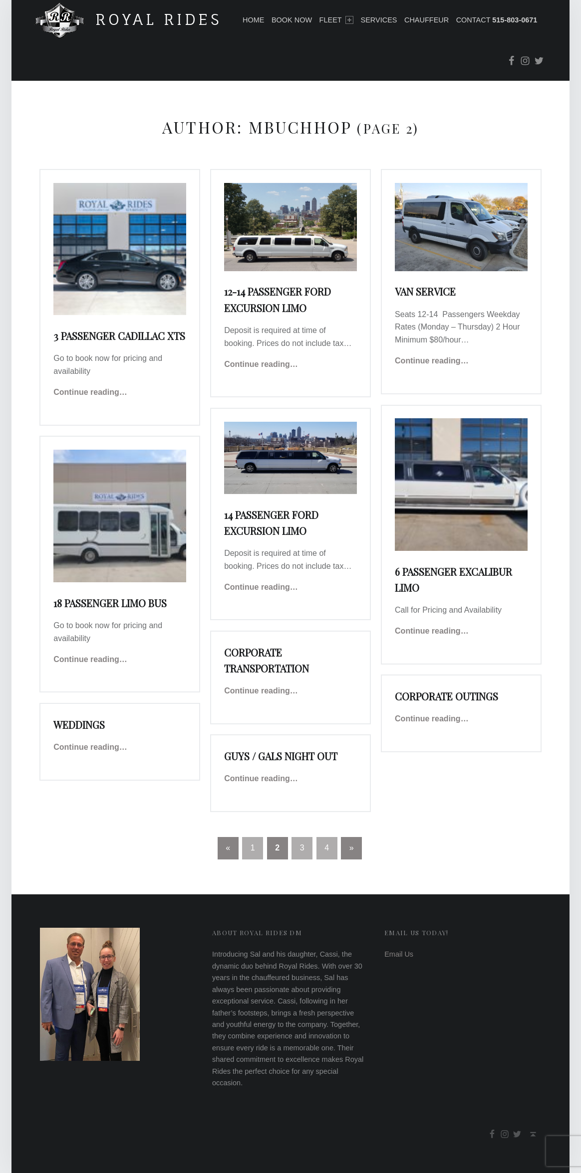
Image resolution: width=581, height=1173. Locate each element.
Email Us (398, 954)
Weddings (79, 724)
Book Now (292, 20)
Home (253, 20)
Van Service (425, 291)
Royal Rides (158, 19)
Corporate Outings (446, 696)
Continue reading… (90, 392)
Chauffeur (426, 20)
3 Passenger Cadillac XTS (119, 336)
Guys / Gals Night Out (280, 756)
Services (379, 20)
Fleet (336, 20)
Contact (497, 20)
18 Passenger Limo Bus (110, 603)
